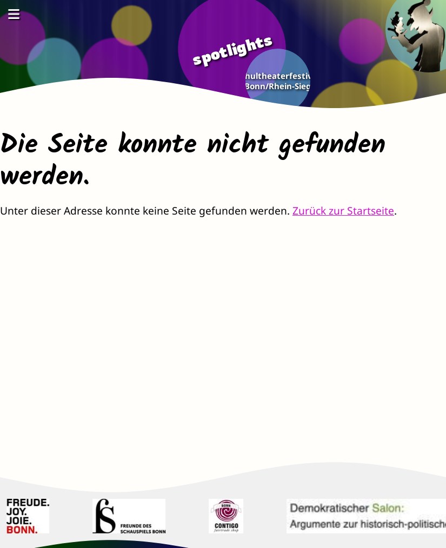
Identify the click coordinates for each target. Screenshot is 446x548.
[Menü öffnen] (13, 13)
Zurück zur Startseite (343, 210)
